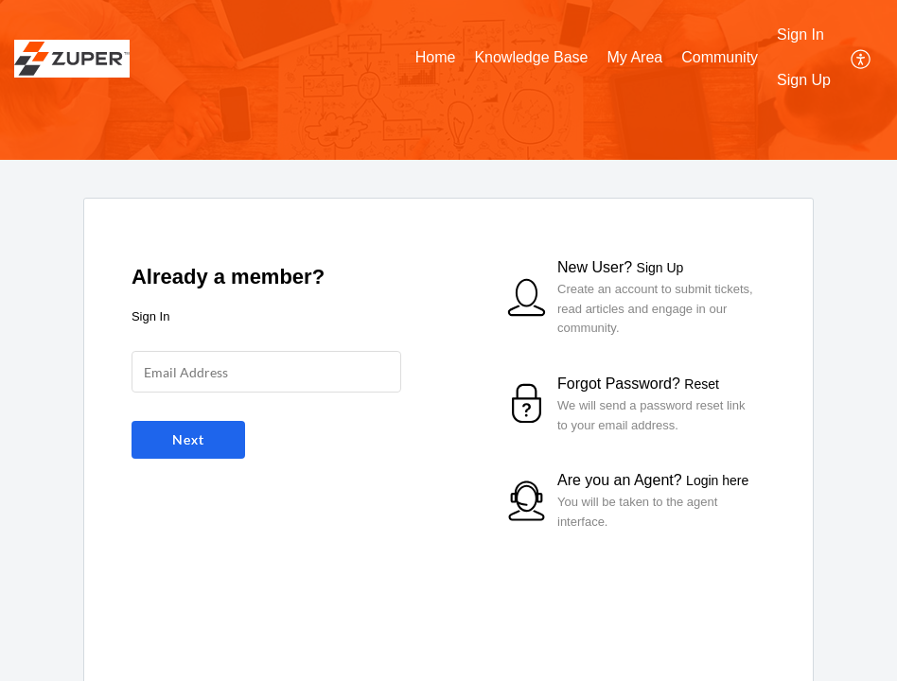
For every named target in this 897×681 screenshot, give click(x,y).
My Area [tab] (634, 57)
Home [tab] (435, 57)
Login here (717, 480)
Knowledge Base (531, 57)
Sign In (800, 34)
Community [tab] (719, 57)
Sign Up (804, 80)
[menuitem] (803, 36)
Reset (701, 384)
